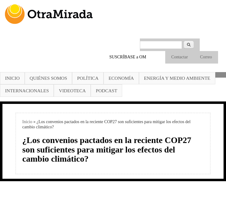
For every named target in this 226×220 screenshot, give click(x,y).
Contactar (179, 57)
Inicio (12, 78)
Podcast (106, 90)
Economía (121, 78)
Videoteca (72, 90)
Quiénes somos (48, 78)
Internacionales (27, 90)
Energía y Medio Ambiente (177, 78)
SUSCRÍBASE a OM (127, 57)
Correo (206, 57)
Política (88, 78)
